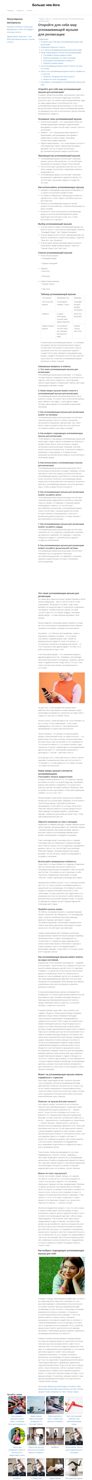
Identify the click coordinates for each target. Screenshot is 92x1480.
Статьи (29, 10)
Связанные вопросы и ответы (53, 47)
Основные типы (74, 1386)
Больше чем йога (46, 5)
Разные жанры (72, 1392)
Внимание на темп (58, 1392)
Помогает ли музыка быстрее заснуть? (59, 76)
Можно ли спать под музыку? (55, 79)
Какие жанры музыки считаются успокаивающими (61, 52)
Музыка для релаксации (47, 1389)
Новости (20, 10)
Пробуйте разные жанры (53, 63)
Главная (10, 10)
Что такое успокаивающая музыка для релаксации (61, 50)
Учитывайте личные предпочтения (57, 55)
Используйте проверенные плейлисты (58, 60)
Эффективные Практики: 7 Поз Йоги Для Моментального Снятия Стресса (21, 39)
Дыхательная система (67, 1389)
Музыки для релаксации (57, 1386)
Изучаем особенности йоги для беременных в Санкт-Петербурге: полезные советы (20, 29)
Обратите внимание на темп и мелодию (59, 58)
